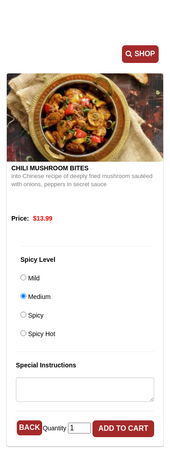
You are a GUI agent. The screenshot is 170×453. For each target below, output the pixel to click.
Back (29, 427)
